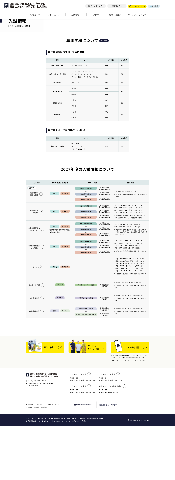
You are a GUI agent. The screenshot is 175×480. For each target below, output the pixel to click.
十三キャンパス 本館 (109, 428)
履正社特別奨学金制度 (36, 248)
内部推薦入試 (36, 365)
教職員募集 (29, 458)
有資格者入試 (36, 352)
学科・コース (55, 14)
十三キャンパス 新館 (80, 428)
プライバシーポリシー (53, 458)
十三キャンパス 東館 (80, 440)
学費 (96, 14)
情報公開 (29, 461)
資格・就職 (115, 14)
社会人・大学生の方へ (95, 6)
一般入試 (36, 321)
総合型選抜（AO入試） (36, 265)
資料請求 (154, 6)
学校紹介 (35, 14)
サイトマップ (39, 458)
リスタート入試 (36, 339)
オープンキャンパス (137, 6)
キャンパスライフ (137, 14)
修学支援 (37, 461)
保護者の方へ (117, 6)
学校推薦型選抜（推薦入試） (36, 283)
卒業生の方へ (45, 461)
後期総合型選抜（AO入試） (36, 301)
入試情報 (76, 14)
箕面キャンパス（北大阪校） (112, 440)
